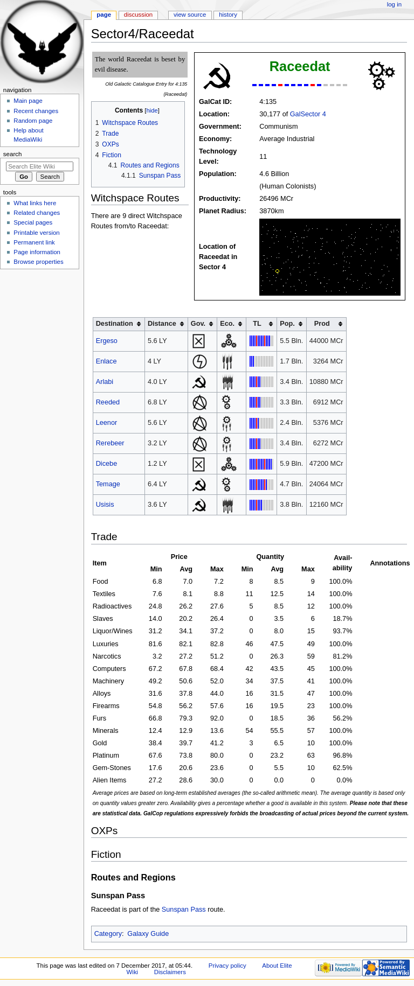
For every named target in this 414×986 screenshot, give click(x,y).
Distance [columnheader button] (162, 323)
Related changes (36, 212)
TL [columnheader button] (257, 323)
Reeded (108, 402)
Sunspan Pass (184, 909)
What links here (34, 203)
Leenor (107, 422)
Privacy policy (227, 965)
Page (103, 14)
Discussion (138, 14)
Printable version (36, 232)
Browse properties (38, 261)
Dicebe (107, 463)
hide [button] (151, 110)
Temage (108, 484)
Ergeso (107, 341)
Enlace (106, 361)
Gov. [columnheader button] (198, 323)
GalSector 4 (308, 114)
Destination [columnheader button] (114, 323)
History (228, 14)
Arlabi (104, 382)
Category (108, 934)
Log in (394, 4)
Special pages (32, 222)
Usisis (105, 504)
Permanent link (33, 242)
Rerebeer (110, 443)
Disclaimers (170, 972)
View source (190, 14)
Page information (36, 252)
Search (12, 154)
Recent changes (35, 111)
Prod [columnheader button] (322, 323)
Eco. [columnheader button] (227, 323)
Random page (32, 120)
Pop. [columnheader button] (287, 323)
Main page (28, 100)
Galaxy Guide (148, 934)
